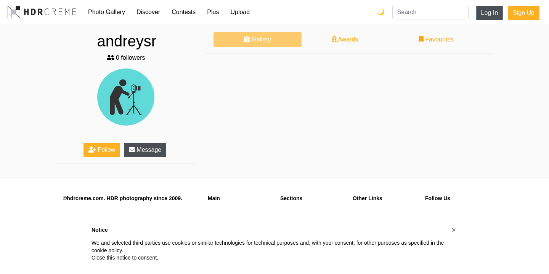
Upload (240, 12)
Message (145, 150)
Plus (213, 12)
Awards (345, 39)
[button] (454, 230)
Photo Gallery (106, 12)
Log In (489, 13)
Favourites (436, 39)
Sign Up (524, 13)
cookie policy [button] (107, 250)
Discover (148, 12)
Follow (102, 150)
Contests (184, 12)
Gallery (257, 39)
